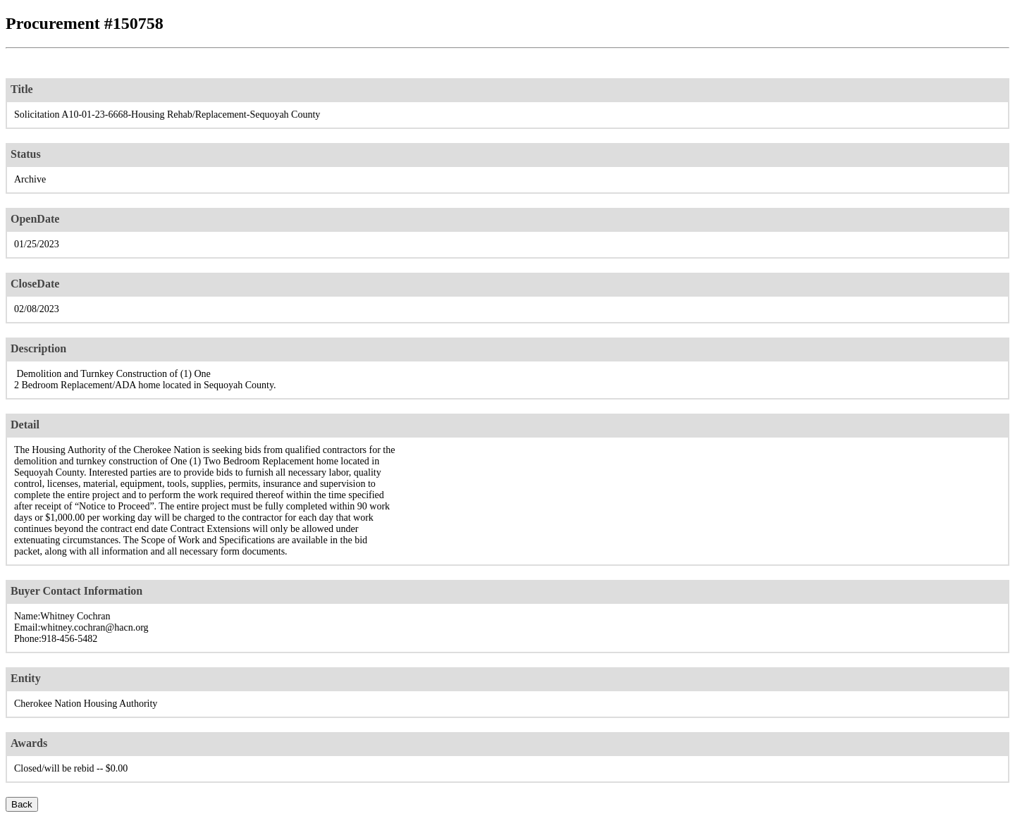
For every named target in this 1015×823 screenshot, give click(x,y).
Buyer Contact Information (76, 591)
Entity (26, 678)
